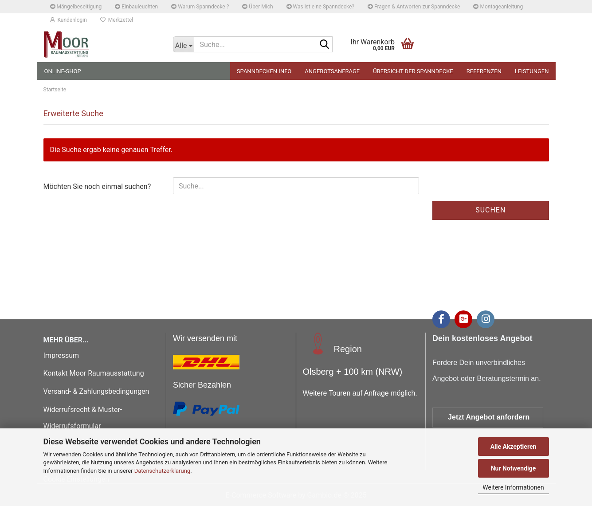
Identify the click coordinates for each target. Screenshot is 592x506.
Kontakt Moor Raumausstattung (94, 373)
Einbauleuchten (136, 7)
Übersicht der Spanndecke (413, 71)
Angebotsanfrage (332, 71)
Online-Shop (62, 71)
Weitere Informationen (513, 487)
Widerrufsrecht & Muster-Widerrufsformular (82, 417)
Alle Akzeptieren (513, 446)
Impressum (61, 355)
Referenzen (484, 71)
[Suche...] (183, 44)
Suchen (490, 210)
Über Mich (257, 7)
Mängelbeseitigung (76, 7)
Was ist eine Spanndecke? (320, 7)
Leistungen (532, 71)
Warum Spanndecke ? (200, 7)
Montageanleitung (498, 7)
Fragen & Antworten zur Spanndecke (414, 7)
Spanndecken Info (264, 71)
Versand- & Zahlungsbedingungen (96, 391)
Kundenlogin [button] (68, 20)
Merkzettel (116, 20)
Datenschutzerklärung (162, 470)
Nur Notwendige (513, 468)
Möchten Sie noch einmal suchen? (97, 186)
